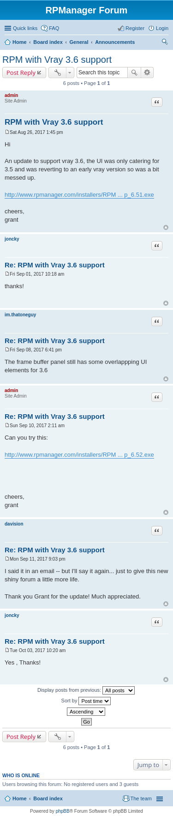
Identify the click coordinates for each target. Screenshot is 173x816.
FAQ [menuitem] (54, 28)
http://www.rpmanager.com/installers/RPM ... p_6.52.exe (79, 454)
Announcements (115, 42)
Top (165, 227)
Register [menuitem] (134, 28)
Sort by (86, 701)
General (78, 42)
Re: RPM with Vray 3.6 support (55, 265)
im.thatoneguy (20, 314)
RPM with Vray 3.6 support (57, 59)
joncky (12, 239)
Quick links (25, 28)
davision (14, 523)
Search (134, 72)
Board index (48, 42)
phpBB (63, 811)
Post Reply (21, 72)
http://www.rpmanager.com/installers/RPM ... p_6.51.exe (79, 194)
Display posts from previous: (86, 690)
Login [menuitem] (162, 28)
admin (11, 95)
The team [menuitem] (141, 798)
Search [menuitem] (164, 43)
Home (19, 42)
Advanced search (147, 72)
